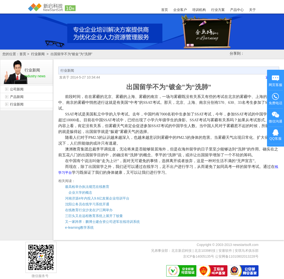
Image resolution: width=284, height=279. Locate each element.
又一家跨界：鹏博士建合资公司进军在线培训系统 (102, 222)
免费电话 (275, 99)
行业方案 (218, 10)
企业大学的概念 (78, 192)
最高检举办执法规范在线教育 (87, 187)
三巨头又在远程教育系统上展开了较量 (94, 216)
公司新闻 (17, 89)
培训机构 (199, 10)
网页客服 (275, 81)
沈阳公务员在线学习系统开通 (87, 204)
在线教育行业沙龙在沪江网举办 (89, 210)
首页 (164, 10)
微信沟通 (276, 118)
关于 (252, 10)
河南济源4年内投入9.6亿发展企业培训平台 (97, 198)
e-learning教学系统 (79, 227)
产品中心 (237, 10)
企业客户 (180, 10)
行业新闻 (38, 54)
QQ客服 (275, 134)
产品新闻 (17, 97)
